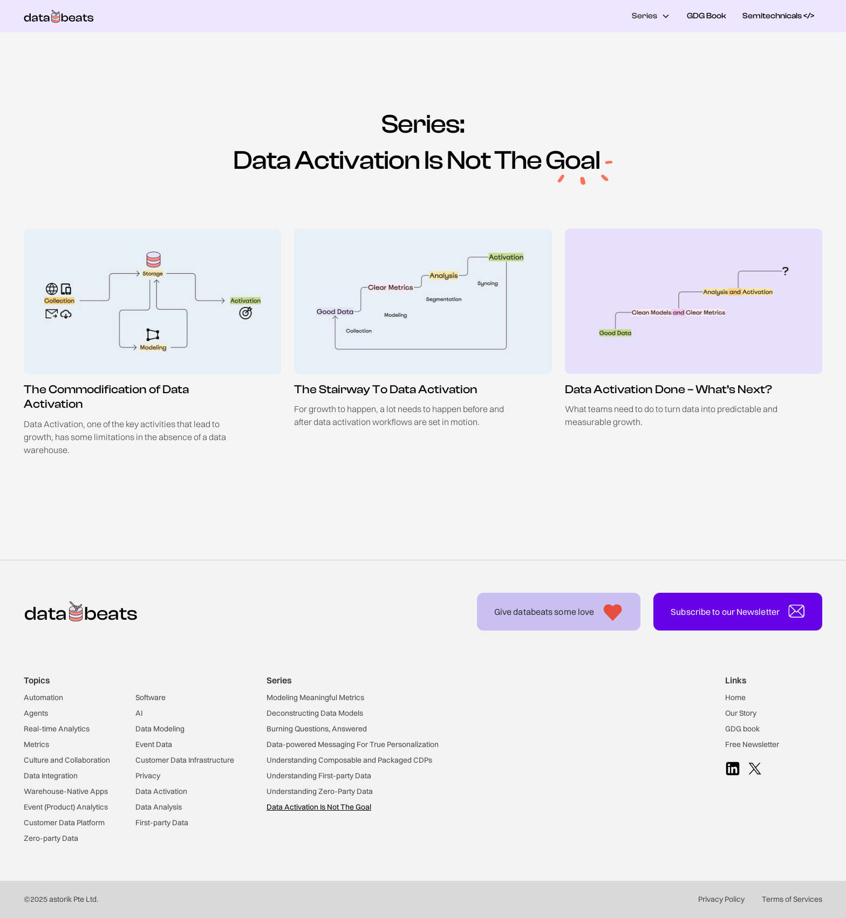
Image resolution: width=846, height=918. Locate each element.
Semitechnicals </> (778, 15)
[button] (651, 16)
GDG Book (706, 15)
